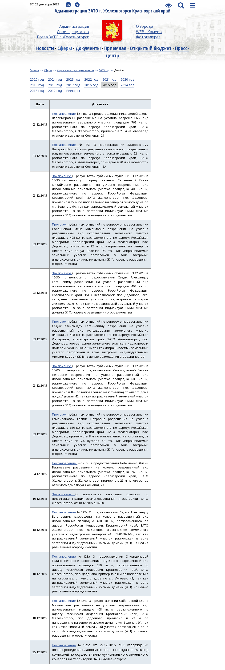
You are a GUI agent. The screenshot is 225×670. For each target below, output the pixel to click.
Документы (88, 48)
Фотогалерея (148, 37)
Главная (34, 70)
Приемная (115, 48)
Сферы (64, 48)
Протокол (60, 224)
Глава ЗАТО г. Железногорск (63, 37)
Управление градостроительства (75, 70)
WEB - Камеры (149, 31)
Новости (45, 48)
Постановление (64, 113)
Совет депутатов (73, 31)
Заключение (62, 176)
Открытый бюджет (151, 48)
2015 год (104, 70)
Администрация (74, 26)
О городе (144, 26)
